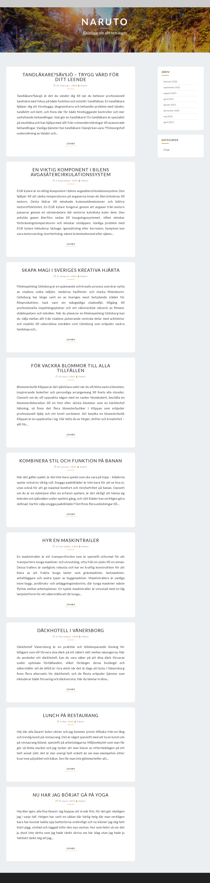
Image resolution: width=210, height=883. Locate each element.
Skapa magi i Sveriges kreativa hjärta (71, 270)
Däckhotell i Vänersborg (70, 630)
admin (84, 85)
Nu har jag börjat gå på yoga (71, 794)
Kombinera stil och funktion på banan (70, 460)
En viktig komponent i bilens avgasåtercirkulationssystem (71, 172)
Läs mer (71, 143)
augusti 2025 (169, 93)
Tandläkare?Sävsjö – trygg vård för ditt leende (70, 77)
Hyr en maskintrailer (70, 540)
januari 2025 (169, 104)
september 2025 (171, 87)
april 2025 (168, 99)
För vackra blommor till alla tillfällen (70, 368)
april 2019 (168, 122)
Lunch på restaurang (71, 715)
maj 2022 (168, 116)
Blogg (166, 149)
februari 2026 (170, 81)
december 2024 (171, 110)
